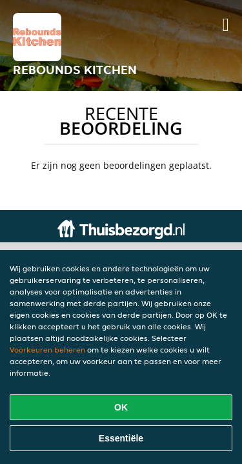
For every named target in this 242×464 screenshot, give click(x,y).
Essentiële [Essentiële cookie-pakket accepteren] (121, 438)
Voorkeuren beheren (47, 349)
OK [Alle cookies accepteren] (121, 407)
